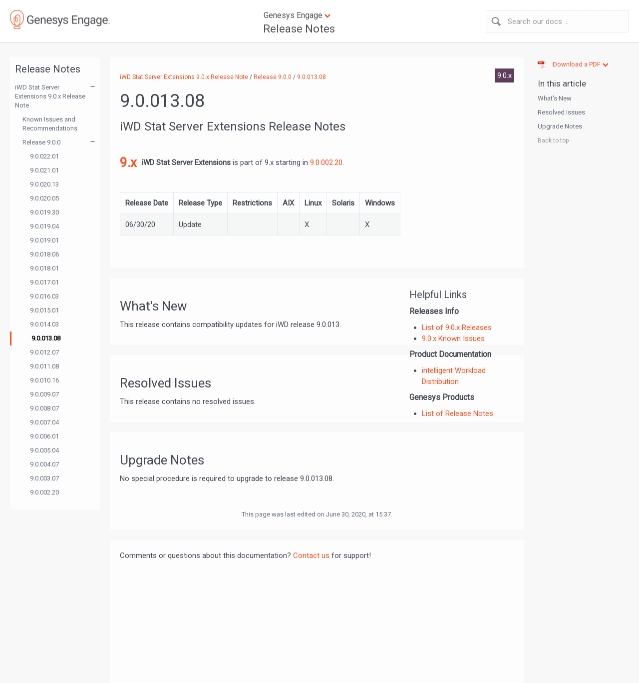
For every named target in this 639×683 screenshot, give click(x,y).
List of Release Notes (457, 413)
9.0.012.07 (44, 352)
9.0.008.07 (44, 408)
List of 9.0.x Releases (457, 327)
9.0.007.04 (44, 422)
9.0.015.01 (44, 310)
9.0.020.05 (44, 198)
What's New (555, 98)
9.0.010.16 (44, 380)
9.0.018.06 (44, 254)
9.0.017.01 (44, 282)
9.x (128, 162)
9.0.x (504, 75)
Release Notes (299, 28)
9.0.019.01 (44, 240)
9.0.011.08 (44, 366)
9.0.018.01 (44, 268)
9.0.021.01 (44, 170)
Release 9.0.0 (41, 142)
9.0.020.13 (44, 184)
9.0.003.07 (44, 478)
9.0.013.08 (45, 338)
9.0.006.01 (44, 436)
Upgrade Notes (560, 126)
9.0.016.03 (44, 296)
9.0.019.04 (44, 226)
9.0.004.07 (44, 464)
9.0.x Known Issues (453, 338)
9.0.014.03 (44, 324)
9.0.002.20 (44, 492)
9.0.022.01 (44, 156)
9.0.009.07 (44, 394)
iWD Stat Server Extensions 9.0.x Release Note (50, 96)
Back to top (553, 140)
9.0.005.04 (44, 450)
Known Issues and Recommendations (49, 124)
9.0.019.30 (44, 212)
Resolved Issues (561, 112)
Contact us (311, 555)
